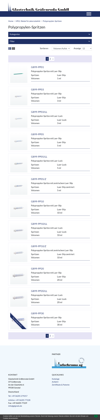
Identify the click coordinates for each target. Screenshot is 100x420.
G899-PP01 (37, 67)
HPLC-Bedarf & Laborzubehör (28, 21)
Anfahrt (55, 382)
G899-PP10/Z (38, 246)
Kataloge (55, 379)
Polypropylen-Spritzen (52, 21)
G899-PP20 (37, 268)
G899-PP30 (37, 313)
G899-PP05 (37, 134)
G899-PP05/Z (38, 179)
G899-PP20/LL (39, 290)
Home (10, 21)
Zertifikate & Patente (60, 384)
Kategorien (50, 34)
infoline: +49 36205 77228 (19, 400)
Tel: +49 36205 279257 (17, 396)
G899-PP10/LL (39, 223)
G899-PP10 (37, 201)
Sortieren (44, 48)
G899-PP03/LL (39, 111)
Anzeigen (78, 48)
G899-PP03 (37, 89)
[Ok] (96, 416)
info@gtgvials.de (15, 406)
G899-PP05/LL (39, 156)
